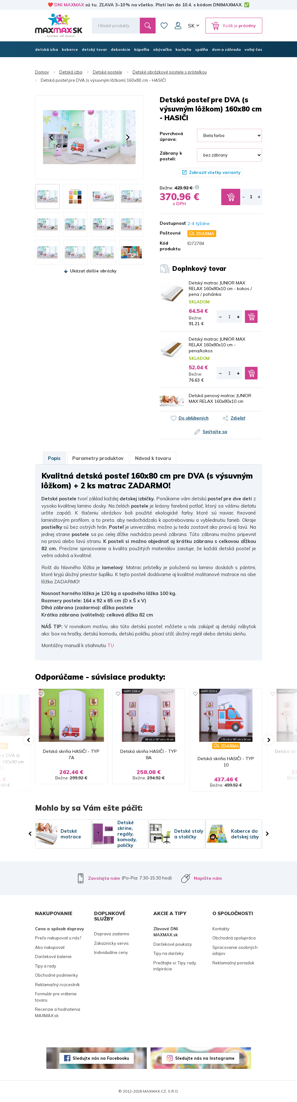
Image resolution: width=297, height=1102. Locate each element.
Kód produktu (169, 246)
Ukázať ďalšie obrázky (93, 270)
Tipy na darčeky (168, 953)
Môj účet (178, 25)
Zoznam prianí (164, 25)
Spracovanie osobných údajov (235, 950)
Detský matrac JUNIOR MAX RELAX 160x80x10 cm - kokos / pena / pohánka (220, 288)
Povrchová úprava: (171, 136)
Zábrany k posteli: (171, 156)
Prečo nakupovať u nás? (58, 937)
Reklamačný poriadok (233, 962)
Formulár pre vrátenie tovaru (56, 997)
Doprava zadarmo (111, 933)
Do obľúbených (194, 417)
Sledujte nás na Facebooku (101, 1058)
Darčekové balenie (53, 956)
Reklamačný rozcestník (57, 984)
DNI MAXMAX (69, 5)
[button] (51, 137)
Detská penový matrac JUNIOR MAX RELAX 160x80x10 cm (220, 398)
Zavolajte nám (104, 878)
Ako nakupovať (50, 947)
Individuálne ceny (111, 952)
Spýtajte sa (215, 431)
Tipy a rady (45, 965)
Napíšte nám (208, 878)
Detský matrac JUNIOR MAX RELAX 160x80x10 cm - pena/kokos (217, 344)
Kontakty (220, 928)
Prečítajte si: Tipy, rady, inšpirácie (175, 966)
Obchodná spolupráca (234, 937)
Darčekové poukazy (172, 944)
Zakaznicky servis (111, 943)
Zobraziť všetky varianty (215, 172)
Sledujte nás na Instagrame (205, 1058)
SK (191, 25)
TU (110, 645)
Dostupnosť (169, 223)
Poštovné (169, 233)
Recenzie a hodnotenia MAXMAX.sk (57, 1012)
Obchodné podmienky (56, 975)
